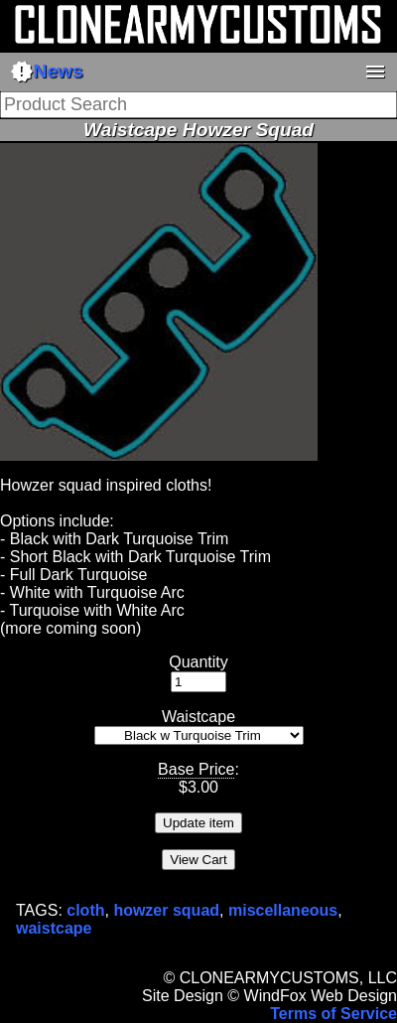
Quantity (198, 662)
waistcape (53, 928)
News (46, 71)
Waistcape (198, 716)
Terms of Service (333, 1013)
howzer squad (166, 910)
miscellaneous (282, 910)
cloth (85, 910)
